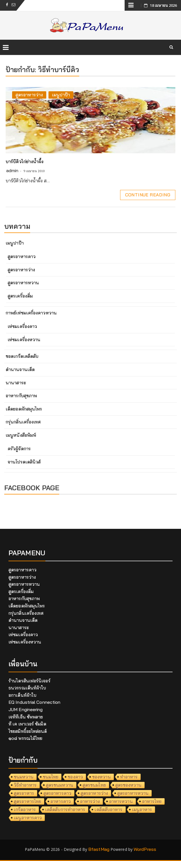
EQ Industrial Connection (34, 702)
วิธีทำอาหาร (25, 785)
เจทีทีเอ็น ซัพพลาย (25, 717)
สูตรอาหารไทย (27, 801)
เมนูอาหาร (142, 809)
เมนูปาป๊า (61, 94)
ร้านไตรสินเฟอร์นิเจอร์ (29, 681)
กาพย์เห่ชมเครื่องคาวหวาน (31, 313)
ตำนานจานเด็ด (20, 369)
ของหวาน (101, 777)
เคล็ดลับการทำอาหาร (65, 809)
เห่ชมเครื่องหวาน (24, 339)
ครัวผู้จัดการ (19, 448)
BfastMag (98, 849)
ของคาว (75, 777)
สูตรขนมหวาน (59, 785)
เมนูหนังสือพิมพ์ (21, 435)
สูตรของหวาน (128, 785)
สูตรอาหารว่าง (29, 94)
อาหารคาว (60, 801)
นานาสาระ (16, 382)
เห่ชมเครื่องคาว (22, 326)
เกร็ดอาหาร (25, 809)
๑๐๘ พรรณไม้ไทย (25, 738)
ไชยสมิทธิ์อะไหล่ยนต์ (27, 731)
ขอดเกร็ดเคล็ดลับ (22, 356)
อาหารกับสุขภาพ (21, 395)
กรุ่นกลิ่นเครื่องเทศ (23, 422)
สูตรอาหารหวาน (23, 282)
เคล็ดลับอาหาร (108, 809)
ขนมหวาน (24, 777)
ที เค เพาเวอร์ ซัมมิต (27, 724)
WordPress (145, 849)
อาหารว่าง (90, 801)
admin (12, 170)
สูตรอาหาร (24, 793)
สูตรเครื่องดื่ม (20, 296)
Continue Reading (147, 195)
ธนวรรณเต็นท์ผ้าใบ (27, 688)
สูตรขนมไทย (94, 785)
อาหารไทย (152, 801)
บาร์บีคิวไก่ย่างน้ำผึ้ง (24, 161)
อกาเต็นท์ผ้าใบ (22, 695)
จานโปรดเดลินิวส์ (24, 462)
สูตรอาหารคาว (22, 256)
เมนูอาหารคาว (28, 817)
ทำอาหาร (129, 777)
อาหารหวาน (121, 801)
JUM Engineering (25, 709)
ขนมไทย (51, 777)
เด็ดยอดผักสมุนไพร (24, 409)
